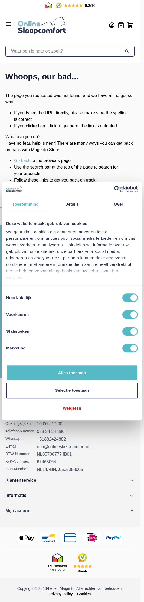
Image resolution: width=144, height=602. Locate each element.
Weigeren (72, 408)
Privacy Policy (61, 594)
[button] (70, 510)
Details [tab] (72, 204)
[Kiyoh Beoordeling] (82, 563)
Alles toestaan (72, 372)
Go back (22, 160)
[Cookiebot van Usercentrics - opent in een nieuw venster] (114, 189)
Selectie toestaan (72, 390)
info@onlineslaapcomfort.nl (63, 446)
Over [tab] (118, 204)
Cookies (84, 594)
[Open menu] (8, 24)
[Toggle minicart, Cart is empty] (130, 25)
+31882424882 (51, 439)
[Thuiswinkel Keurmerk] (57, 563)
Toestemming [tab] (25, 204)
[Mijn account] (111, 25)
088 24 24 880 (50, 431)
